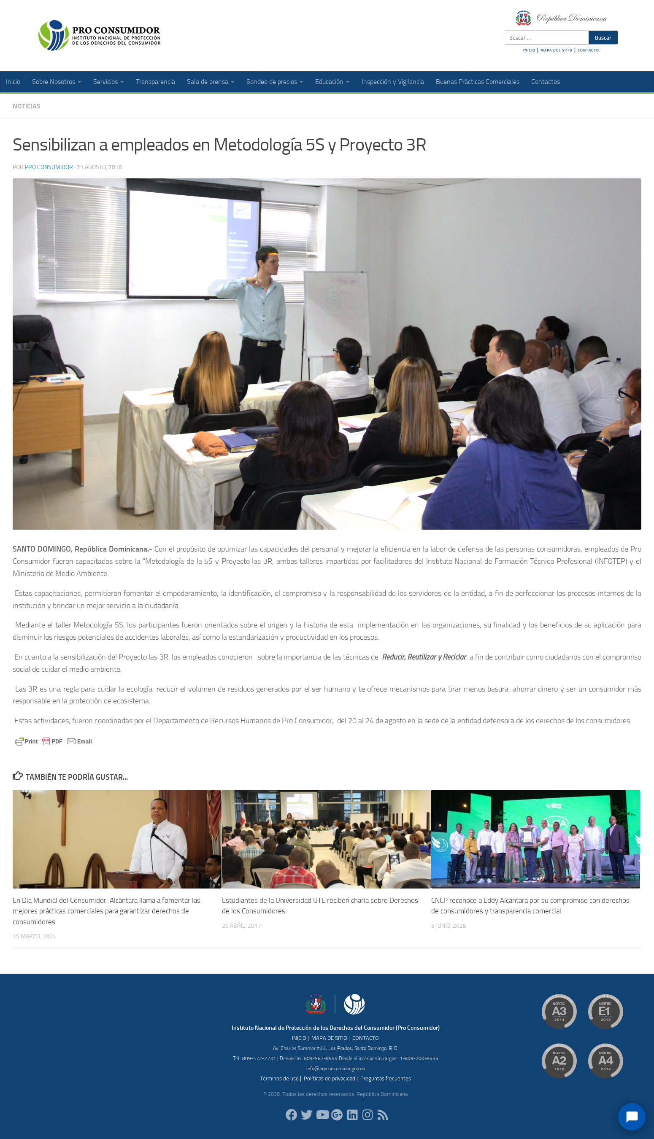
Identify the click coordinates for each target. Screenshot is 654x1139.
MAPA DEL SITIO (556, 50)
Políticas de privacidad (329, 1078)
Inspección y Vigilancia (393, 82)
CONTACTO (588, 50)
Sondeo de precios (271, 82)
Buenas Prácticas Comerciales (477, 82)
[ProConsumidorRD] (291, 1115)
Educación (329, 82)
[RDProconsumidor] (322, 1115)
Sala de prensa (207, 82)
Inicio (13, 82)
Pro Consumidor (49, 167)
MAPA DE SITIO (329, 1038)
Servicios (105, 82)
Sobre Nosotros (53, 82)
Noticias (27, 106)
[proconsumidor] (352, 1115)
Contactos (545, 82)
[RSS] (383, 1115)
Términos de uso (279, 1078)
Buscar (603, 37)
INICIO (529, 50)
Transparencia (155, 82)
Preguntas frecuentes (385, 1078)
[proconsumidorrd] (307, 1115)
